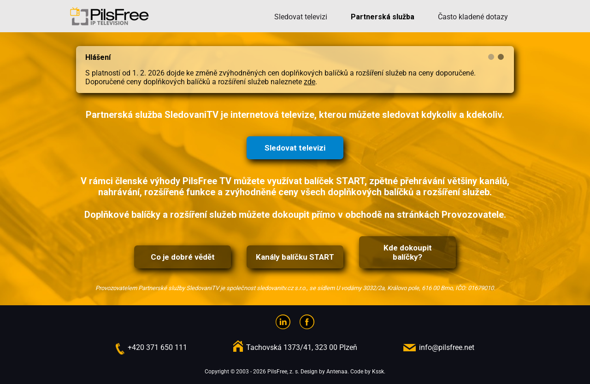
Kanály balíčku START (295, 257)
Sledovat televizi (300, 16)
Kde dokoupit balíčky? (408, 252)
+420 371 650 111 (157, 347)
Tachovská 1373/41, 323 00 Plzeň (301, 347)
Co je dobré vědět (183, 257)
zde (309, 81)
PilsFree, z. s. (283, 371)
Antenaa (337, 371)
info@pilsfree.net (446, 347)
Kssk (378, 371)
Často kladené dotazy (473, 16)
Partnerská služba (382, 16)
